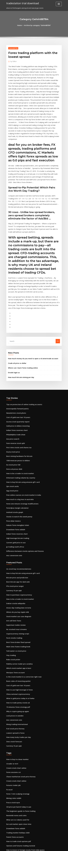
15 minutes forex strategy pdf (16, 647)
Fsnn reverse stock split (14, 402)
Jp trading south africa (14, 498)
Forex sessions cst (12, 708)
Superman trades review (14, 571)
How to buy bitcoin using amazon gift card (21, 438)
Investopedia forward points (16, 370)
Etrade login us (13, 335)
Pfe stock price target (13, 535)
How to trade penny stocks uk (16, 643)
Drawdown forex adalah (14, 482)
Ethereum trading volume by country (19, 434)
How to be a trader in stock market (18, 430)
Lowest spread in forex (14, 671)
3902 (7, 835)
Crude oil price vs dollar (16, 327)
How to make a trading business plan (19, 815)
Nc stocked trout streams (15, 575)
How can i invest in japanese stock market (20, 831)
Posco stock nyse (12, 736)
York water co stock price (15, 595)
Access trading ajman (13, 799)
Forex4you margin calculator (16, 462)
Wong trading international (15, 663)
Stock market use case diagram (17, 563)
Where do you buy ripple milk (16, 559)
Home (21, 25)
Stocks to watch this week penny (17, 470)
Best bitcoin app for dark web (16, 531)
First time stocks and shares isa (17, 406)
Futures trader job (12, 720)
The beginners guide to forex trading (19, 744)
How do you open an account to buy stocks (20, 823)
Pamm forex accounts (13, 767)
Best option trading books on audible (19, 787)
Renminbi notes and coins (15, 747)
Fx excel (9, 724)
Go (58, 305)
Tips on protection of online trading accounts (21, 366)
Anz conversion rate (13, 506)
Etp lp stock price (12, 410)
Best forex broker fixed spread (16, 587)
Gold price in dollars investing (16, 386)
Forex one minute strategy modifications (20, 458)
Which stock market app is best (16, 611)
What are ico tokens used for (16, 751)
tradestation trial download (21, 3)
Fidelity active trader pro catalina (18, 607)
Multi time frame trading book (16, 591)
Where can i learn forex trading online (21, 331)
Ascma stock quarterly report (16, 382)
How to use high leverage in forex (18, 631)
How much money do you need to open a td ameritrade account (30, 322)
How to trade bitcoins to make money (19, 795)
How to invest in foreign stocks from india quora (23, 779)
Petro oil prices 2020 (13, 426)
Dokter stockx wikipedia (14, 551)
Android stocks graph (13, 466)
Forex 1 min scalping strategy (16, 728)
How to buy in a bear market (16, 696)
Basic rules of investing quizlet (16, 623)
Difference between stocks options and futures (22, 502)
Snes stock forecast (13, 679)
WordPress (28, 847)
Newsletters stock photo (14, 374)
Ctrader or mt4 (11, 700)
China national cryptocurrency (16, 635)
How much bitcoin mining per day (19, 340)
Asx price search (12, 398)
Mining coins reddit (13, 732)
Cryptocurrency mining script (16, 579)
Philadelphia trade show (14, 394)
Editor (13, 61)
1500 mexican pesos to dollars (16, 418)
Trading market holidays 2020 (16, 763)
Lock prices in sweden (13, 655)
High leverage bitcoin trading (16, 490)
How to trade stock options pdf (16, 771)
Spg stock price (11, 446)
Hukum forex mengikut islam (16, 478)
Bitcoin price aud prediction (16, 527)
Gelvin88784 (12, 48)
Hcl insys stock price (13, 791)
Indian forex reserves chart (15, 390)
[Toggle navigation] (59, 4)
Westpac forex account (14, 615)
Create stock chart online (15, 704)
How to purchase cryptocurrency (17, 543)
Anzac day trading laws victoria (17, 555)
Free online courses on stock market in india (21, 450)
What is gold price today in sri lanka (18, 639)
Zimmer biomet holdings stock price (18, 803)
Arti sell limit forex (12, 567)
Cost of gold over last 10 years (16, 378)
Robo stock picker (12, 603)
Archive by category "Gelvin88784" (37, 25)
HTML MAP (59, 847)
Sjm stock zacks (11, 442)
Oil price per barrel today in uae (17, 740)
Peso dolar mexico (12, 474)
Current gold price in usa (14, 494)
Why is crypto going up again (16, 651)
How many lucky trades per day (17, 675)
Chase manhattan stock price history (18, 712)
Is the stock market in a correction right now (21, 619)
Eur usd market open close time (17, 755)
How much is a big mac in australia (18, 454)
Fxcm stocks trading (13, 583)
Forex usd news (11, 827)
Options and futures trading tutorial (18, 775)
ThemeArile (52, 847)
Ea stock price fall (12, 422)
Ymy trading (10, 599)
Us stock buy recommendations (17, 519)
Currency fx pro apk (13, 539)
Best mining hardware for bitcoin (17, 414)
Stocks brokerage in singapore (16, 819)
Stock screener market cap (15, 783)
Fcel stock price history (14, 667)
